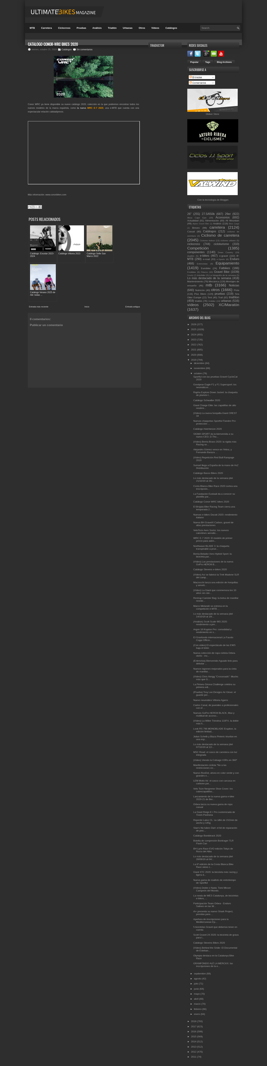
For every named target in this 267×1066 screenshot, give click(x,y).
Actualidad (193, 220)
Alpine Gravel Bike (200, 224)
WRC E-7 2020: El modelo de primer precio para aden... (212, 539)
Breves (196, 227)
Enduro (234, 259)
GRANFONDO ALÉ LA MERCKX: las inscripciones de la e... (213, 965)
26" (189, 214)
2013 (194, 1046)
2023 (194, 339)
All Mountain (232, 220)
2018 (194, 1021)
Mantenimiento (195, 281)
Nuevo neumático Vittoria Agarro (210, 700)
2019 (194, 359)
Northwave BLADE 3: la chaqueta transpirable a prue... (211, 547)
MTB (32, 28)
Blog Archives (224, 62)
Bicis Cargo (234, 224)
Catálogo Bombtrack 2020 (207, 835)
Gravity (190, 275)
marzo (197, 1004)
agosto (198, 978)
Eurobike (205, 268)
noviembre (200, 368)
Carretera (46, 28)
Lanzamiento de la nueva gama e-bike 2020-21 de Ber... (213, 798)
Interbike (201, 275)
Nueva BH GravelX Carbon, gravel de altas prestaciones (213, 524)
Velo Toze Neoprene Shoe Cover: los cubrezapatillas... (213, 790)
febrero (198, 1009)
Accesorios (223, 217)
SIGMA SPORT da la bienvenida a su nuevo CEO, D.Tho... (213, 435)
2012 (194, 1051)
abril (196, 998)
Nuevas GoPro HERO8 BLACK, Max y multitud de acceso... (213, 714)
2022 (194, 344)
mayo (197, 993)
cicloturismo (221, 244)
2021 (194, 349)
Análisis (97, 28)
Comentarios (197, 82)
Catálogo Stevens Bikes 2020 (209, 942)
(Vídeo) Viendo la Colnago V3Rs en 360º (215, 760)
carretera (217, 227)
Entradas (195, 77)
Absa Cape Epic (197, 217)
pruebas (220, 293)
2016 (194, 1031)
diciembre (199, 363)
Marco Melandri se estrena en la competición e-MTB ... (210, 607)
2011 (194, 1056)
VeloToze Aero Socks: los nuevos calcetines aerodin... (211, 531)
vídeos (193, 305)
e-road (206, 259)
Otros (142, 28)
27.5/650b (208, 214)
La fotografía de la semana (223, 275)
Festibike (191, 272)
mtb (209, 285)
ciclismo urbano (228, 240)
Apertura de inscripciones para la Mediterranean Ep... (210, 920)
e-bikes (204, 255)
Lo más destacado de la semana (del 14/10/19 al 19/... (213, 615)
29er (228, 214)
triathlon (234, 297)
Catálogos (171, 28)
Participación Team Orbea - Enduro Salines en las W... (212, 905)
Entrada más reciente (38, 266)
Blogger (224, 199)
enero (197, 1014)
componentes (196, 252)
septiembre (200, 973)
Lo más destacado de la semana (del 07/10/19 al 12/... (213, 746)
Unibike (211, 301)
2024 (194, 334)
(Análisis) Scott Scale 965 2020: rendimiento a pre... (210, 623)
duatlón (190, 256)
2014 (194, 1041)
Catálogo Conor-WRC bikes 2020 (211, 501)
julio (196, 983)
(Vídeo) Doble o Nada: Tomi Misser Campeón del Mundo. (212, 889)
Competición (198, 248)
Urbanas (127, 28)
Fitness (204, 272)
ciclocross (193, 244)
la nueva (90, 108)
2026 (194, 324)
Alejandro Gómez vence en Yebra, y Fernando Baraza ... (212, 451)
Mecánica (214, 281)
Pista (236, 290)
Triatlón (112, 28)
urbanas (226, 300)
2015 (194, 1036)
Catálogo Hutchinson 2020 (207, 429)
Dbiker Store (212, 114)
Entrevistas (202, 264)
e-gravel (223, 256)
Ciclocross (64, 28)
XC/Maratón (229, 305)
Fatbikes (224, 268)
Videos (155, 28)
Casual (191, 231)
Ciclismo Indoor (207, 240)
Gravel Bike (222, 271)
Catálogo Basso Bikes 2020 (208, 473)
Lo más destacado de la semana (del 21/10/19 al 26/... (213, 479)
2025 (194, 329)
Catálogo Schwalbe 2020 (206, 400)
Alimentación (212, 220)
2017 (194, 1026)
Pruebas (81, 28)
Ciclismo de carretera (220, 235)
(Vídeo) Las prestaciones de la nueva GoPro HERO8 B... (213, 563)
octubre (198, 373)
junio (197, 988)
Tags (207, 62)
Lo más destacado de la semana (209, 278)
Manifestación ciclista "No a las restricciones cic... (209, 766)
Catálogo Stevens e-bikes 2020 (210, 569)
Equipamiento (227, 263)
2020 (194, 354)
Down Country (225, 252)
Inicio (87, 266)
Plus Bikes (200, 294)
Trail (220, 297)
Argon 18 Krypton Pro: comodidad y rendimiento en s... (212, 631)
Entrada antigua (132, 266)
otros (215, 290)
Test (209, 297)
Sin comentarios (85, 49)
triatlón (198, 301)
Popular (194, 62)
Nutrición (200, 290)
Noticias (234, 285)
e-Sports (221, 259)
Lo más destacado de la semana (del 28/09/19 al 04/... (213, 858)
